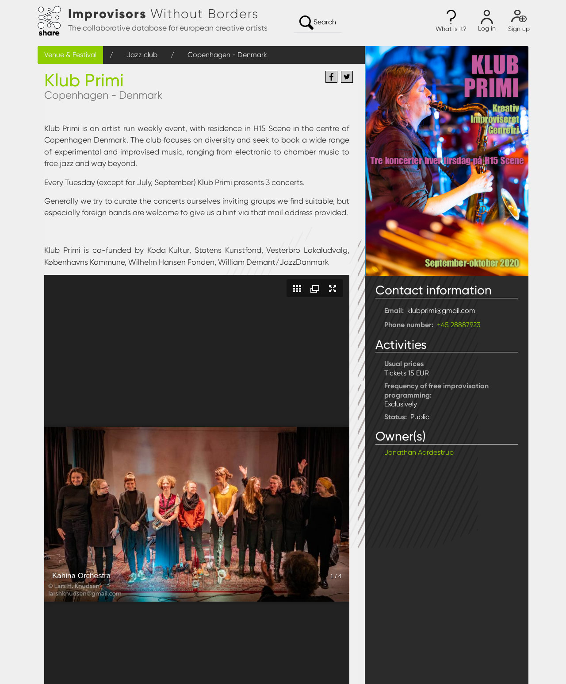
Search (317, 22)
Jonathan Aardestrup (419, 452)
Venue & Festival (70, 54)
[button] (451, 21)
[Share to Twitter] (347, 77)
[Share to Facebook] (331, 77)
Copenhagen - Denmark (227, 54)
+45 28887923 (458, 325)
